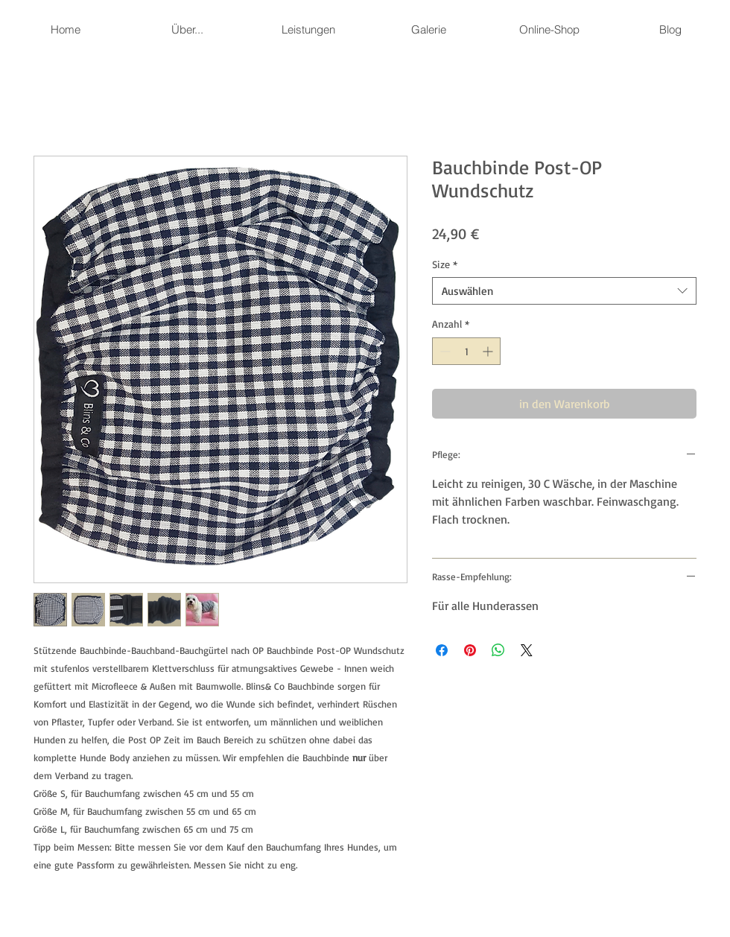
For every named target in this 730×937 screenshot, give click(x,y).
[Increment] (489, 351)
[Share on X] (527, 650)
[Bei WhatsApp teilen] (498, 650)
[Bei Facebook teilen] (442, 650)
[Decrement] (443, 351)
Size (444, 264)
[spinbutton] (466, 351)
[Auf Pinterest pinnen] (470, 650)
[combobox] (564, 291)
